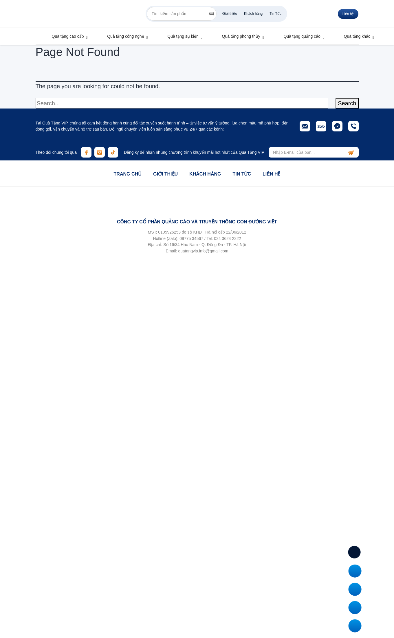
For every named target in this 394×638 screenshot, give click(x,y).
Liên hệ (271, 173)
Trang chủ (128, 173)
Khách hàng (253, 14)
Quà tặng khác (354, 36)
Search (347, 103)
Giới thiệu (229, 14)
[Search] (211, 13)
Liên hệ (348, 14)
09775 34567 (191, 238)
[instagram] (99, 152)
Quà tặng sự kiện (180, 36)
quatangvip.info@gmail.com (203, 251)
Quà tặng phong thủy (238, 36)
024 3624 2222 (227, 238)
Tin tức (241, 173)
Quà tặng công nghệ (123, 36)
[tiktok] (113, 152)
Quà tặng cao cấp (65, 36)
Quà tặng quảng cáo (299, 36)
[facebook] (86, 152)
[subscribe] (351, 152)
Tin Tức (275, 14)
